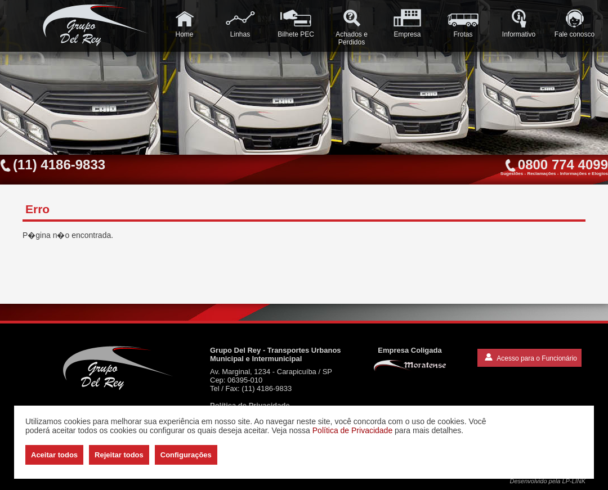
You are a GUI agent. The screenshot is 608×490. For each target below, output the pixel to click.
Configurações (186, 455)
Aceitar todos (54, 455)
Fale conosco (574, 23)
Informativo (518, 23)
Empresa (407, 23)
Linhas (240, 23)
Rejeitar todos (119, 455)
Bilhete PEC (296, 23)
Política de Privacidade (352, 430)
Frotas (463, 23)
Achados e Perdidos (352, 27)
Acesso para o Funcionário (531, 357)
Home (184, 23)
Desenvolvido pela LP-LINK (547, 481)
